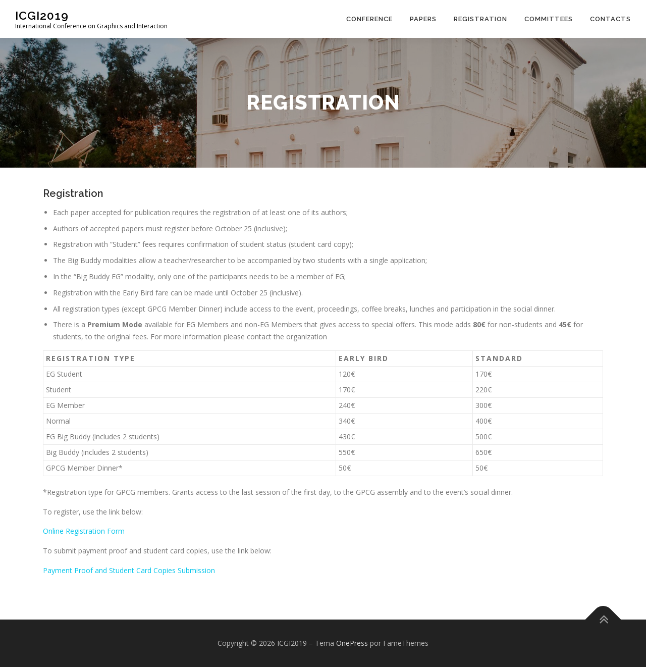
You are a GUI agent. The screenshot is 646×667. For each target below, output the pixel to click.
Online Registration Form (84, 531)
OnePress (352, 643)
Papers (423, 19)
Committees (548, 19)
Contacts (610, 19)
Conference (369, 19)
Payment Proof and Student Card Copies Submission (129, 570)
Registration (480, 19)
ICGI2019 (42, 15)
